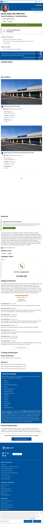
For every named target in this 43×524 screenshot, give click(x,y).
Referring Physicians (5, 495)
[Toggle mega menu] (39, 2)
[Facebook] (3, 453)
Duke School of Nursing (6, 507)
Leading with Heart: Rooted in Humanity (9, 466)
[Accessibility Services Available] (5, 122)
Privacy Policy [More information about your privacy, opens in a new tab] (32, 518)
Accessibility (3, 464)
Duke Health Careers (5, 488)
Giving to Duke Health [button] (21, 439)
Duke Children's (4, 503)
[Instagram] (6, 453)
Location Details (6, 43)
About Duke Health (5, 484)
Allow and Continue (9, 228)
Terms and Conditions (5, 476)
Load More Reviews (21, 347)
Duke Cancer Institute (5, 500)
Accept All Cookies (28, 521)
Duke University (4, 509)
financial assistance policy (26, 421)
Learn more (34, 225)
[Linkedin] (8, 453)
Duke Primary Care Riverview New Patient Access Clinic (19, 152)
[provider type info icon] (41, 12)
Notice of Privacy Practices (6, 470)
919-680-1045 (21, 276)
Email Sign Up (4, 492)
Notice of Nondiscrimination (7, 468)
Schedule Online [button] (21, 25)
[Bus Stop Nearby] (7, 122)
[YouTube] (6, 456)
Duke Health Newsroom (6, 490)
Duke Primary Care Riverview (12, 106)
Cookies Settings (5, 521)
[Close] (41, 512)
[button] (41, 2)
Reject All (37, 521)
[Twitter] (3, 456)
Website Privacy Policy (5, 478)
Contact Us (17, 454)
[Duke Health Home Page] (8, 447)
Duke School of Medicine (6, 505)
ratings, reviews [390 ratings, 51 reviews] (36, 9)
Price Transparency (5, 474)
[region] (21, 517)
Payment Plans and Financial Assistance (9, 472)
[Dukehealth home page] (5, 1)
